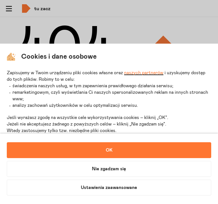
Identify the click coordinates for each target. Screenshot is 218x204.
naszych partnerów (143, 73)
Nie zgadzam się (109, 169)
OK (109, 150)
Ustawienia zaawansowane (109, 187)
